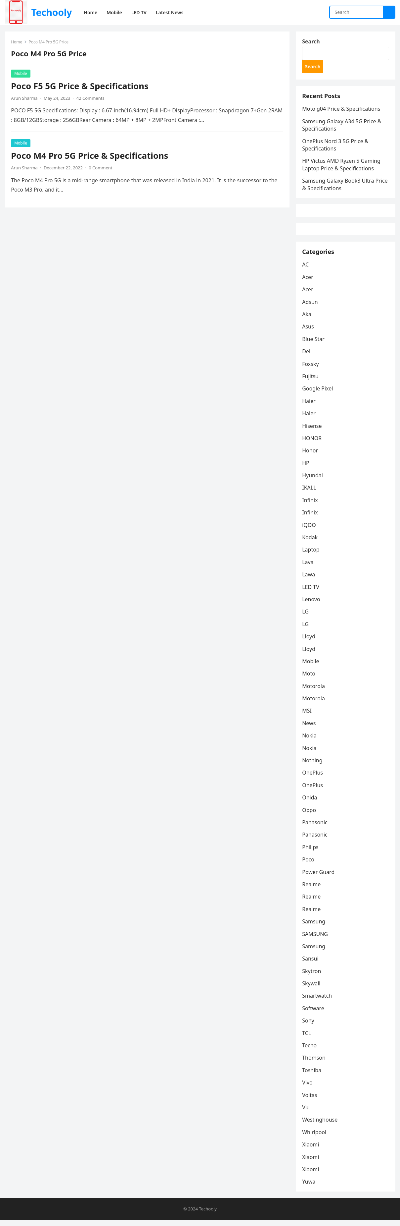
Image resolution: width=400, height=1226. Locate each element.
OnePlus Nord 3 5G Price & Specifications (336, 146)
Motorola (314, 691)
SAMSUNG (316, 939)
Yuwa (309, 1187)
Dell (307, 357)
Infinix (310, 505)
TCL (307, 1038)
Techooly (51, 12)
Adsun (311, 307)
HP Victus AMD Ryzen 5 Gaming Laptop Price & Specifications (342, 166)
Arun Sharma (25, 98)
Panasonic (315, 828)
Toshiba (312, 1076)
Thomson (314, 1063)
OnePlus (313, 778)
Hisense (312, 431)
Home (17, 42)
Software (314, 1014)
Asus (308, 332)
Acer (308, 282)
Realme (312, 890)
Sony (309, 1026)
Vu (306, 1113)
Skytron (312, 976)
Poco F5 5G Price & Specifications (80, 86)
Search (311, 41)
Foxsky (311, 369)
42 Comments (91, 98)
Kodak (310, 543)
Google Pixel (318, 394)
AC (306, 270)
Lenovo (312, 605)
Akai (308, 319)
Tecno (310, 1051)
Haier (309, 406)
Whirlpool (315, 1137)
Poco (309, 865)
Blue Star (314, 344)
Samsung (314, 927)
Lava (308, 567)
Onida (310, 803)
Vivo (308, 1088)
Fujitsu (311, 381)
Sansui (311, 964)
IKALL (310, 493)
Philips (311, 852)
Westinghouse (320, 1125)
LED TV (311, 592)
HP (306, 468)
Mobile (21, 74)
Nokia (310, 741)
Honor (311, 456)
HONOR (312, 443)
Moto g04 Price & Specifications (342, 110)
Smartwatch (318, 1001)
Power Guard (319, 877)
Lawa (309, 580)
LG (306, 617)
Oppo (310, 815)
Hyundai (313, 481)
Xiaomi (311, 1150)
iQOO (310, 530)
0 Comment (101, 168)
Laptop (311, 555)
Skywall (312, 989)
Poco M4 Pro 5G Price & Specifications (90, 156)
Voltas (310, 1100)
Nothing (313, 766)
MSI (307, 716)
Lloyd (309, 642)
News (309, 728)
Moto (309, 679)
